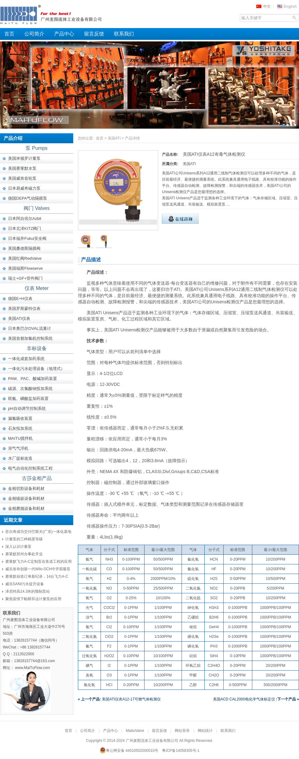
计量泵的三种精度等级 (24, 539)
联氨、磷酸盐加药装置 (28, 398)
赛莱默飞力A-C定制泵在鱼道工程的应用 (38, 561)
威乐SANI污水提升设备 (24, 584)
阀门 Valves (37, 208)
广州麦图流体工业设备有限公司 (62, 14)
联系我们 (124, 33)
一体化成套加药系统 (26, 358)
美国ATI (114, 138)
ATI (177, 289)
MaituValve (135, 730)
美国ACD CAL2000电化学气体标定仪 (256, 699)
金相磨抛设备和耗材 (26, 508)
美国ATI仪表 (19, 318)
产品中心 (64, 33)
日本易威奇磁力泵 (24, 188)
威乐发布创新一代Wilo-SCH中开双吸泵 (37, 569)
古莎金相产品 (37, 478)
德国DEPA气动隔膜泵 (27, 198)
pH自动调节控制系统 (27, 408)
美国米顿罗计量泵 (24, 158)
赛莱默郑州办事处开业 (24, 554)
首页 (9, 33)
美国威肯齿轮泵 (22, 178)
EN (287, 6)
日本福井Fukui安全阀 (27, 238)
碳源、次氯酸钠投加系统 (30, 388)
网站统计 (205, 730)
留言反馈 (94, 33)
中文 (265, 6)
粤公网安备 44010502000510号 (129, 750)
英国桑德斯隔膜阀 (24, 248)
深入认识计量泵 (18, 546)
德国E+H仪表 (20, 298)
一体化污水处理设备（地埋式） (36, 368)
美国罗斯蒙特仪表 (24, 308)
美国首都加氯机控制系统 (30, 338)
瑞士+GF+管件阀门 (25, 278)
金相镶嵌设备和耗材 (26, 498)
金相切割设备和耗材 (26, 488)
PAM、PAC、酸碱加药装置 (32, 378)
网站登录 (182, 730)
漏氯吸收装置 (20, 418)
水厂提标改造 (20, 458)
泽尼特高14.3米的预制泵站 (27, 591)
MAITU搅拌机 (20, 438)
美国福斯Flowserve (25, 268)
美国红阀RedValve (24, 258)
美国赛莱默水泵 (22, 168)
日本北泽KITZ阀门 (24, 228)
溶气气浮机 (18, 448)
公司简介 (34, 33)
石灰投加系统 (20, 428)
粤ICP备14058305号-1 (180, 750)
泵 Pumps (36, 148)
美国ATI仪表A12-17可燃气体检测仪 (119, 699)
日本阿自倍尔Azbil (24, 218)
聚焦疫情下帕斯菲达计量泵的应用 (33, 599)
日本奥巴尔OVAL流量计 (29, 328)
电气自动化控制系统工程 (30, 468)
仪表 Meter (37, 288)
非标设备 (37, 348)
